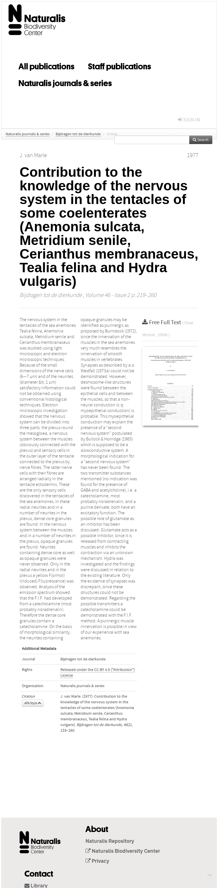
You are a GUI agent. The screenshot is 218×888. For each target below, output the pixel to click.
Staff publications (119, 65)
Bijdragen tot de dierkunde (78, 134)
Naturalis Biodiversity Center (122, 851)
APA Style (32, 703)
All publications (46, 65)
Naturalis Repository (109, 841)
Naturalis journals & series (65, 82)
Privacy (97, 861)
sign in (189, 120)
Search (201, 140)
